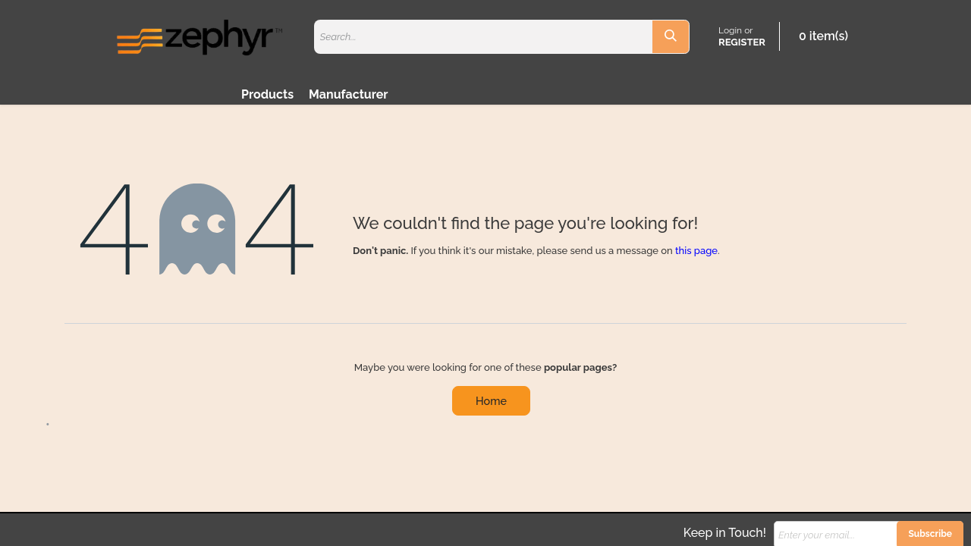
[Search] (671, 37)
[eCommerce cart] (820, 36)
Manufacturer (348, 94)
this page (696, 250)
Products (267, 94)
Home (491, 400)
